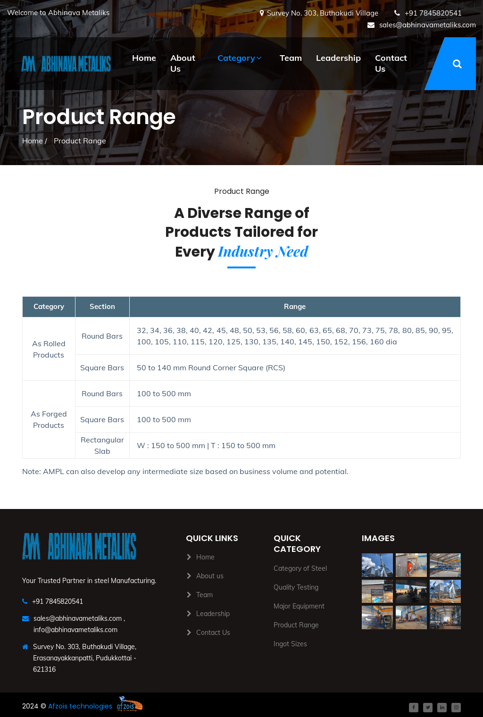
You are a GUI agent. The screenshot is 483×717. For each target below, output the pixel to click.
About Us (182, 63)
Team (291, 57)
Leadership (338, 57)
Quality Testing (296, 587)
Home (144, 57)
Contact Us (391, 63)
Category (236, 57)
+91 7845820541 (432, 12)
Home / (34, 140)
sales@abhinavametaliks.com (426, 24)
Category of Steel (300, 568)
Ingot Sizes (290, 644)
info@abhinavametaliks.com (75, 629)
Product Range (296, 625)
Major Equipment (299, 606)
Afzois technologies (80, 706)
